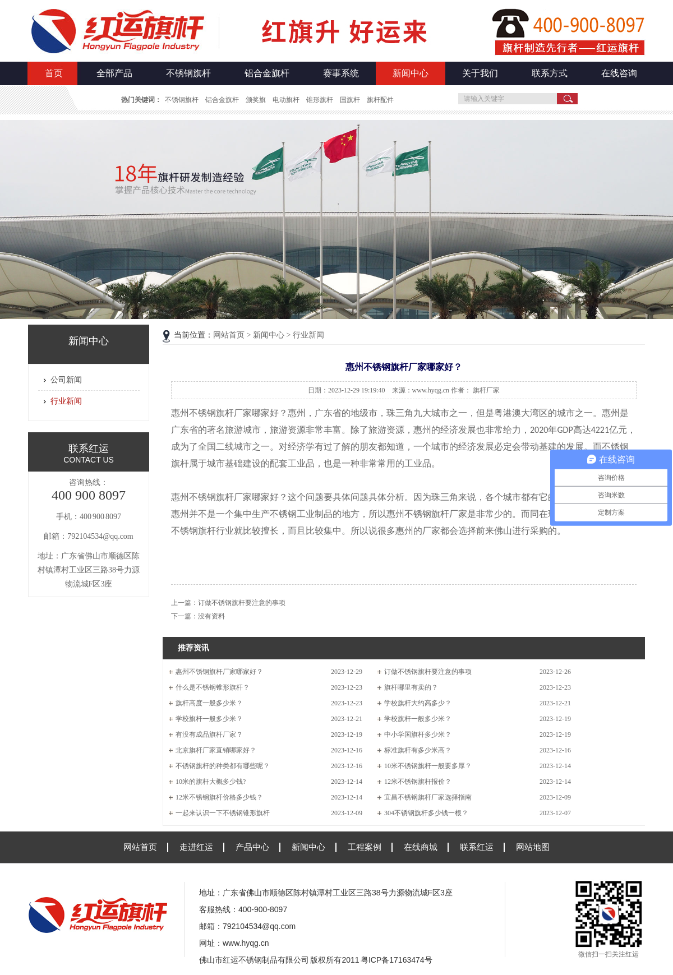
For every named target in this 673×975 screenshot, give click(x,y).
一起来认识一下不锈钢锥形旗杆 (223, 813)
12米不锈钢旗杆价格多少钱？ (219, 797)
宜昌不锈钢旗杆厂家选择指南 (428, 797)
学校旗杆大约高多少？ (417, 703)
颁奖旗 (256, 100)
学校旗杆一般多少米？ (209, 719)
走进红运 (196, 847)
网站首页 (229, 335)
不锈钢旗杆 (188, 73)
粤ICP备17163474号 (396, 959)
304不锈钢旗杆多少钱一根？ (426, 813)
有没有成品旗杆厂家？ (209, 734)
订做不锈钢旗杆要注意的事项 (241, 603)
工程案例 (364, 847)
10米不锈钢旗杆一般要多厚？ (428, 766)
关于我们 (480, 73)
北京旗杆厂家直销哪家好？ (216, 750)
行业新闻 (66, 401)
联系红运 (477, 847)
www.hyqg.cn (246, 943)
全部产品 (114, 73)
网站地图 (533, 847)
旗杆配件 (380, 100)
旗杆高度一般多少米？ (209, 703)
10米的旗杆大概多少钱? (211, 781)
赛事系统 (341, 73)
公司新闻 (66, 380)
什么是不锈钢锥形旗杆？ (213, 687)
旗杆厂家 (486, 390)
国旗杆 (350, 100)
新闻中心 (410, 73)
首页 (54, 73)
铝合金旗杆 (267, 73)
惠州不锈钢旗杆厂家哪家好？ (219, 672)
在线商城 (420, 847)
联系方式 (550, 73)
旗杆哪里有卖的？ (411, 687)
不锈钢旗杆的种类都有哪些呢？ (223, 766)
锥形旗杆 (319, 100)
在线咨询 (619, 73)
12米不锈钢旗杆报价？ (417, 781)
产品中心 (252, 847)
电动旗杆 (286, 100)
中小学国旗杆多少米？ (417, 734)
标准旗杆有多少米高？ (417, 750)
